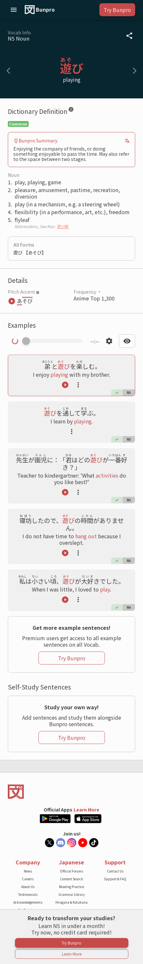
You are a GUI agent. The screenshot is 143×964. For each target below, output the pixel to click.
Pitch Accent (23, 291)
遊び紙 (63, 226)
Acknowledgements (27, 902)
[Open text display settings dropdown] (127, 341)
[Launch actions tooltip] (78, 385)
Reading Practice (71, 886)
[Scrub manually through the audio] (54, 341)
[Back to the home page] (71, 791)
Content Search (71, 878)
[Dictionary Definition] (71, 110)
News (28, 871)
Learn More (86, 809)
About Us (28, 886)
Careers (28, 878)
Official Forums (71, 871)
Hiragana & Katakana (71, 902)
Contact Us (115, 871)
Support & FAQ (115, 878)
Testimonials (27, 894)
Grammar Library (71, 894)
